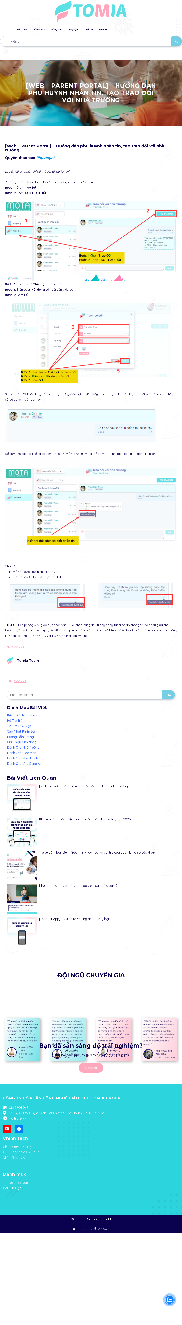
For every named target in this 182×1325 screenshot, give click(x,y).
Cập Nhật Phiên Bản (22, 731)
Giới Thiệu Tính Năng (22, 742)
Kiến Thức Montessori (22, 715)
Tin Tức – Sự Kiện (19, 726)
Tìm (168, 694)
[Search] (176, 41)
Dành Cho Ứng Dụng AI (24, 764)
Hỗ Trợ (89, 29)
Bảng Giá (56, 29)
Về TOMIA (22, 29)
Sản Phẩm (39, 29)
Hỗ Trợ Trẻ (14, 721)
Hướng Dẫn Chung (20, 737)
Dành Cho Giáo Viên (21, 753)
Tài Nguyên (72, 29)
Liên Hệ (103, 29)
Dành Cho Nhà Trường (23, 747)
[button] (115, 53)
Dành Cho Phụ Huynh (22, 758)
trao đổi (18, 647)
